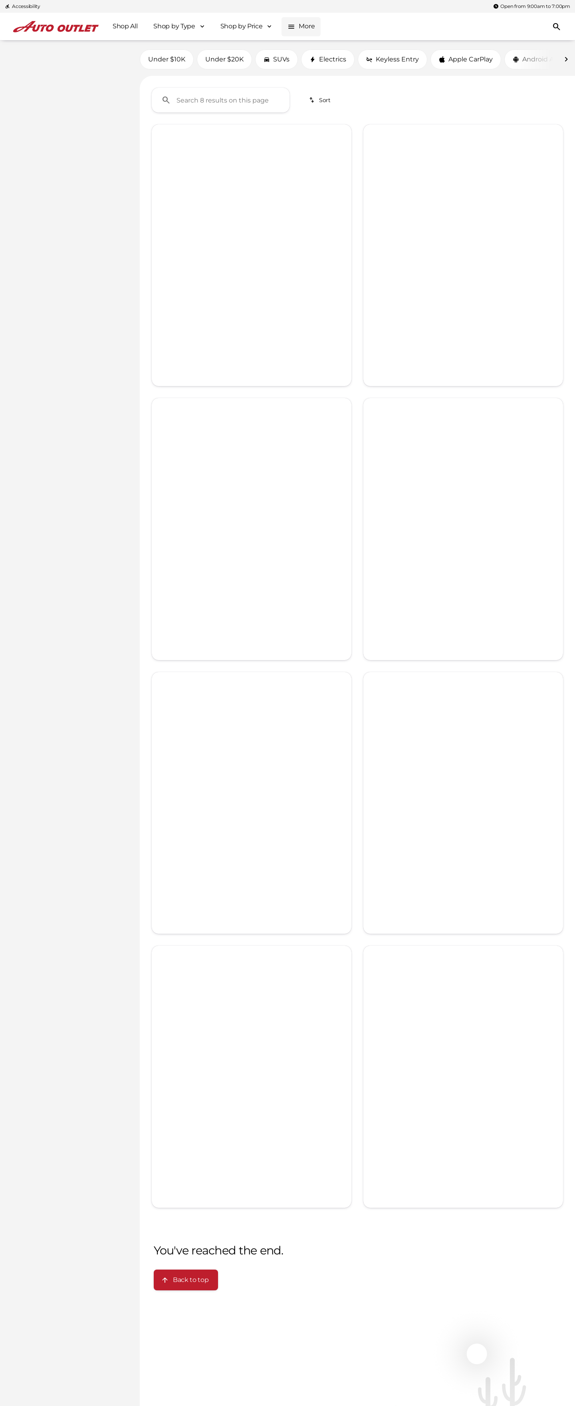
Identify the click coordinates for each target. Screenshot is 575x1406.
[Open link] (174, 299)
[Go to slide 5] (274, 264)
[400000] (108, 163)
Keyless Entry (392, 59)
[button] (167, 199)
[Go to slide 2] (238, 264)
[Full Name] (463, 165)
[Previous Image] (164, 199)
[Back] (114, 55)
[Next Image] (566, 59)
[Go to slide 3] (250, 264)
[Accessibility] (22, 6)
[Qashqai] (53, 71)
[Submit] (463, 222)
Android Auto (539, 59)
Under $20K (224, 59)
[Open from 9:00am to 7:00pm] (532, 6)
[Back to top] (186, 1280)
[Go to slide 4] (262, 264)
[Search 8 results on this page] (221, 100)
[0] (26, 163)
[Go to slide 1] (226, 264)
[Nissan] (21, 71)
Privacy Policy (463, 241)
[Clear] (107, 217)
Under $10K (166, 59)
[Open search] (556, 26)
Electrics (327, 59)
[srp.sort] (320, 100)
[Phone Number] (463, 194)
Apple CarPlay (466, 59)
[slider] (19, 122)
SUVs (276, 59)
